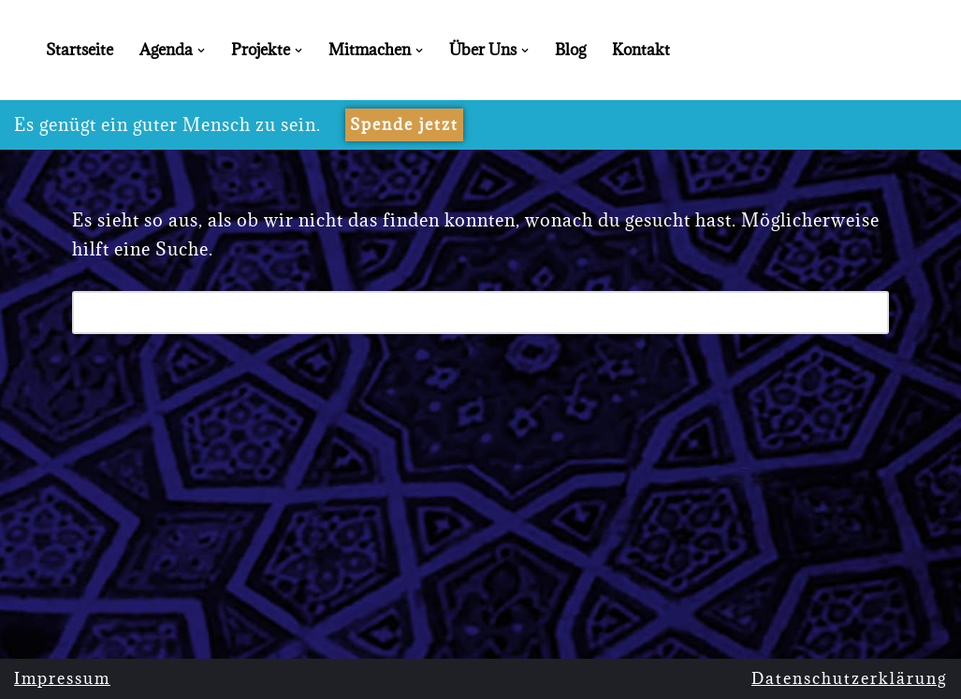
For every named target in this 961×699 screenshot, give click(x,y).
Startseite (79, 49)
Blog (570, 49)
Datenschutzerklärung (849, 678)
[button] (201, 50)
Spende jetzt (404, 124)
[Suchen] (460, 312)
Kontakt (641, 49)
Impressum (62, 678)
